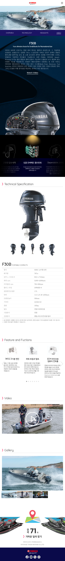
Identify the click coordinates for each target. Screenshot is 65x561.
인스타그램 (27, 557)
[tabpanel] (32, 18)
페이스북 (31, 557)
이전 (5, 158)
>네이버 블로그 (38, 557)
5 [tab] (34, 381)
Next (62, 363)
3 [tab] (30, 381)
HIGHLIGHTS (44, 33)
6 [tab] (36, 381)
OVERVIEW (10, 33)
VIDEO (59, 33)
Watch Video (32, 72)
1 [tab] (26, 381)
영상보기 (32, 419)
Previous (3, 363)
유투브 (34, 557)
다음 (60, 158)
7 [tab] (38, 381)
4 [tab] (32, 381)
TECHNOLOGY (27, 33)
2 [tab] (28, 381)
